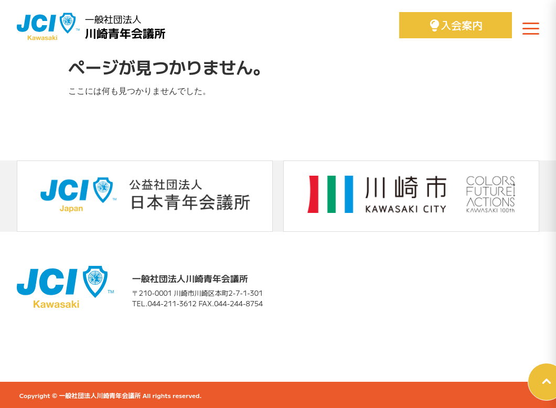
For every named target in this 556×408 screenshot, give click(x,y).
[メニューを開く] (530, 28)
